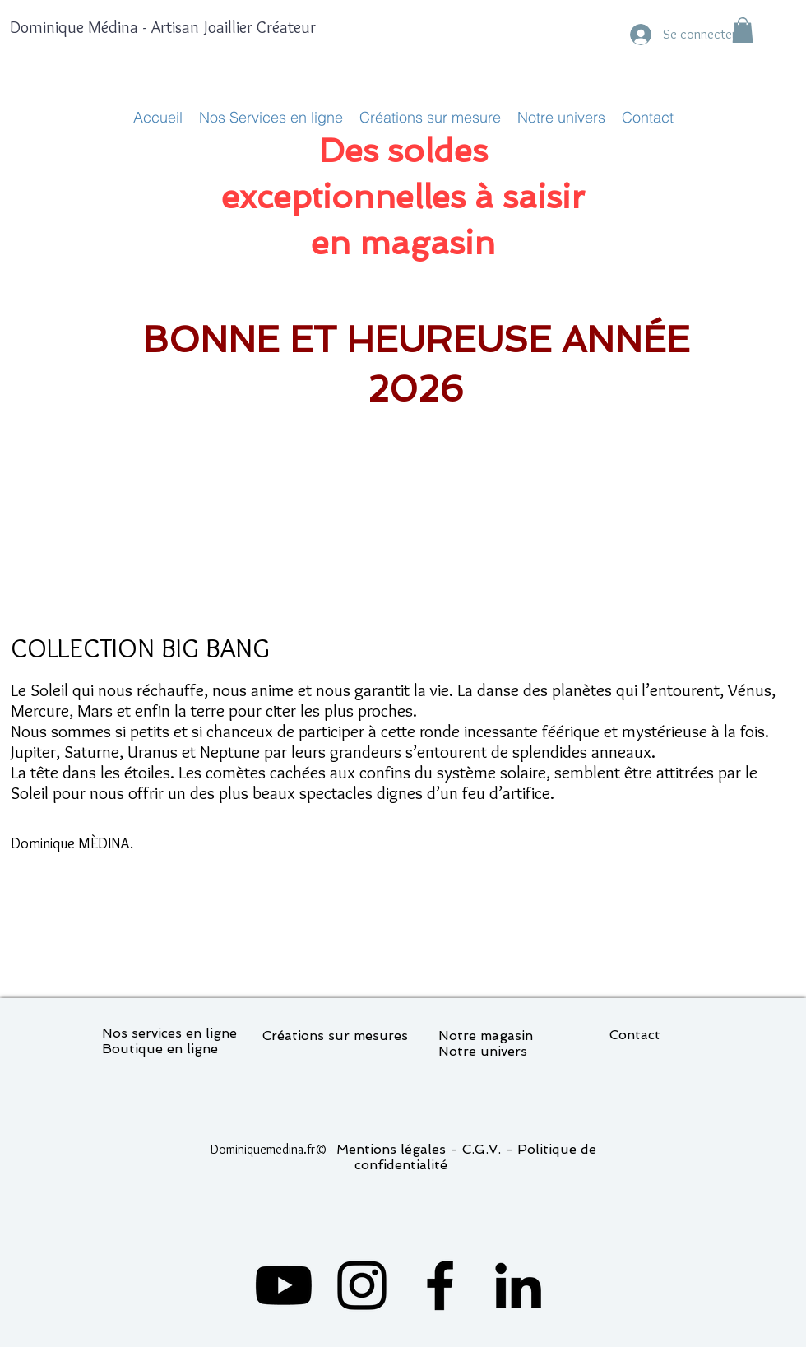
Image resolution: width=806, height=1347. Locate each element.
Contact (634, 1035)
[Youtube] (284, 1285)
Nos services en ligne (169, 1033)
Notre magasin (485, 1035)
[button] (742, 30)
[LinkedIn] (518, 1285)
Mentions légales (391, 1149)
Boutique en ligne (160, 1049)
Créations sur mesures (335, 1035)
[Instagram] (362, 1285)
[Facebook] (440, 1285)
